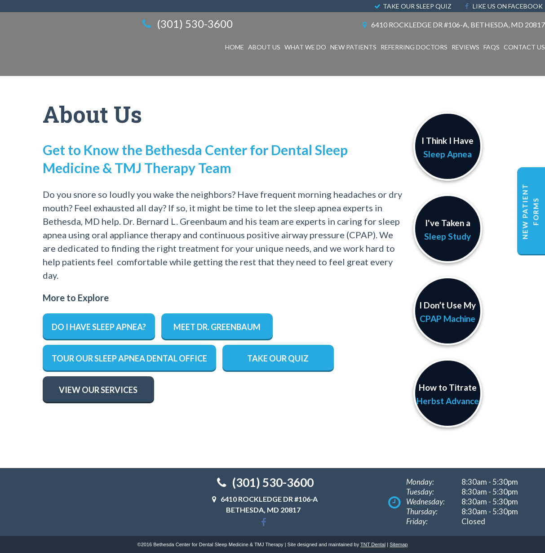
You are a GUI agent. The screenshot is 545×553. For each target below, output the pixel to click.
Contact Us (524, 47)
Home (234, 47)
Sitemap (399, 544)
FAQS (491, 47)
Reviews (465, 47)
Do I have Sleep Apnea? (99, 327)
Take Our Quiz (278, 358)
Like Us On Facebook (502, 6)
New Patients (353, 47)
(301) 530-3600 (186, 23)
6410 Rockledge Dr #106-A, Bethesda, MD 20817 (452, 24)
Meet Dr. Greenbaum (217, 327)
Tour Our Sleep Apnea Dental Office (129, 358)
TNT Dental (372, 544)
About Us (264, 47)
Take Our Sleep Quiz (412, 6)
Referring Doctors (414, 47)
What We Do (305, 47)
